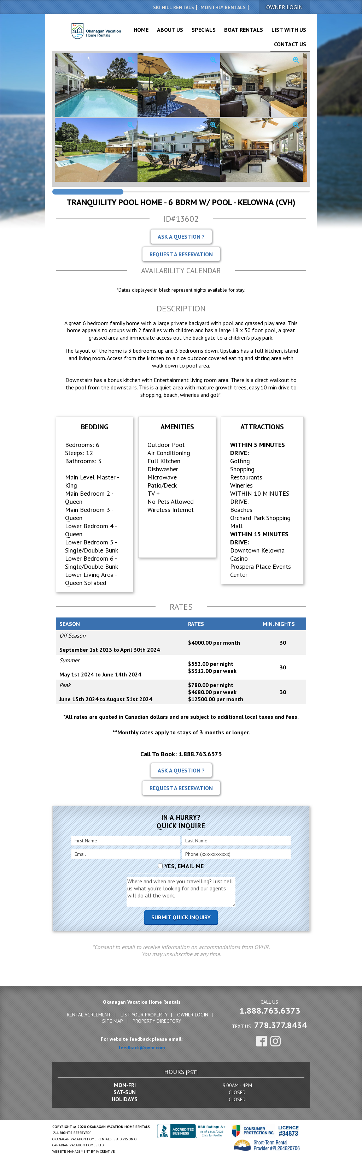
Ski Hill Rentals (173, 7)
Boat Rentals (225, 33)
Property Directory (157, 1020)
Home (145, 33)
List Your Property (144, 1013)
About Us (168, 33)
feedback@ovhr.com (141, 1046)
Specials (194, 33)
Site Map (112, 1020)
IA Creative (105, 1150)
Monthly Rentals (223, 7)
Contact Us (293, 33)
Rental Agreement (89, 1013)
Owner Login (192, 1013)
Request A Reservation (181, 253)
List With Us (260, 33)
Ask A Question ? (181, 235)
